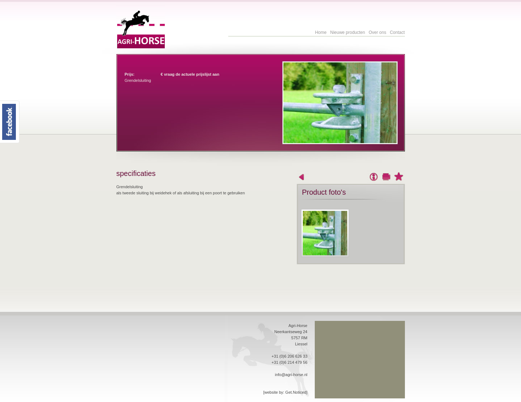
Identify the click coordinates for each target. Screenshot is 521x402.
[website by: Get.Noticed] (285, 392)
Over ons (377, 32)
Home (321, 32)
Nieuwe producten (347, 32)
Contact (397, 32)
